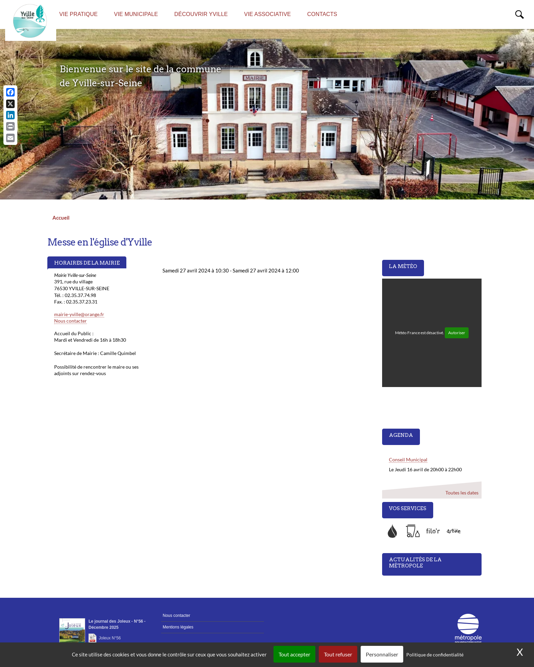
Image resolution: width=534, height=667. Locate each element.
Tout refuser (338, 654)
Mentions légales (178, 627)
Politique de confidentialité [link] (435, 654)
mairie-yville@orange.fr (79, 314)
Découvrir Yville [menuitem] (201, 14)
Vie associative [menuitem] (267, 14)
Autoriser (456, 332)
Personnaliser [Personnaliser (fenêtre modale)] (382, 654)
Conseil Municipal (408, 459)
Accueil (60, 217)
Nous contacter (70, 321)
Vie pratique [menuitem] (78, 14)
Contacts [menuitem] (322, 14)
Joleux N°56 (110, 638)
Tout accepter (294, 654)
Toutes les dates (461, 492)
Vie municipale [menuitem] (136, 14)
